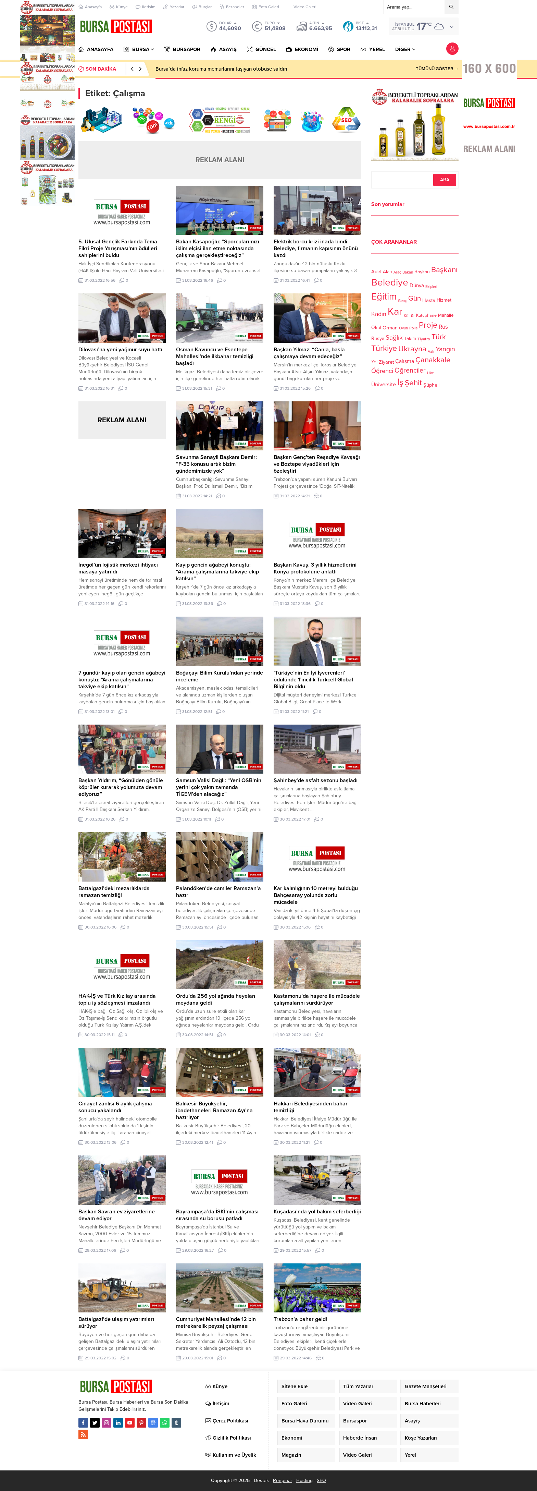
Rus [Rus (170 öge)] (443, 326)
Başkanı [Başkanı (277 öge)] (444, 269)
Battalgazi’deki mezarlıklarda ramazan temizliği (114, 892)
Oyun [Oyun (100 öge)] (403, 328)
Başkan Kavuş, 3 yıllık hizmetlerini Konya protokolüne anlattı (315, 568)
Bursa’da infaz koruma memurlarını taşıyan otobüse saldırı (221, 69)
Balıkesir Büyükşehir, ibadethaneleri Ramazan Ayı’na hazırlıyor (214, 1110)
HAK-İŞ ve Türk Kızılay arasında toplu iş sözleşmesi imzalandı (117, 999)
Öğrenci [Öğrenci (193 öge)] (382, 371)
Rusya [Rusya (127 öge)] (377, 338)
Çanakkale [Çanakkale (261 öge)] (432, 359)
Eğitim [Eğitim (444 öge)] (384, 296)
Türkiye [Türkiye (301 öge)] (384, 348)
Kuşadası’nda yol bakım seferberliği (317, 1211)
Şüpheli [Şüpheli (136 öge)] (431, 385)
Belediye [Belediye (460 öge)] (389, 282)
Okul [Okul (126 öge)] (376, 327)
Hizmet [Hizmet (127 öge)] (444, 300)
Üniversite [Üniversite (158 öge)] (383, 384)
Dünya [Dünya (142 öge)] (417, 285)
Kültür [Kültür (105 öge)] (409, 315)
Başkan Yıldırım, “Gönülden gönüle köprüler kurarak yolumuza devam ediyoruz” (120, 787)
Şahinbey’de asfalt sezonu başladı (316, 780)
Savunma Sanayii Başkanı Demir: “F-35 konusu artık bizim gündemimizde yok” (216, 464)
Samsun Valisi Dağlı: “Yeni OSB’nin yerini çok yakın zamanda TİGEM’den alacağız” (218, 787)
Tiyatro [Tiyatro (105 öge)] (423, 339)
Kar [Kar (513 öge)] (395, 311)
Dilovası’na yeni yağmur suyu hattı (120, 349)
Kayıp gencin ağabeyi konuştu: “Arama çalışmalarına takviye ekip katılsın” (217, 571)
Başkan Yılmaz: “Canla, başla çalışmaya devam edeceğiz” (309, 353)
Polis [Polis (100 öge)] (413, 328)
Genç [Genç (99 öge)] (402, 301)
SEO (321, 1480)
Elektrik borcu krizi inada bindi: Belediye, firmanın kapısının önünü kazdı (316, 248)
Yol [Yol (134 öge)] (374, 362)
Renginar (282, 1480)
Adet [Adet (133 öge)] (376, 271)
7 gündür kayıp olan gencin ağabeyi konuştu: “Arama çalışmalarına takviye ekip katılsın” (121, 679)
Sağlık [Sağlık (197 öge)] (394, 337)
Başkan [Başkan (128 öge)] (422, 271)
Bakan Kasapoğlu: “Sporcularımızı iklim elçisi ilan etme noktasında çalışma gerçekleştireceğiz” (217, 248)
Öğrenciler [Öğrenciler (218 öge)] (410, 370)
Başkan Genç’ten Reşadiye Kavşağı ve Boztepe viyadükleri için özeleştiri (317, 464)
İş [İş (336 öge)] (400, 382)
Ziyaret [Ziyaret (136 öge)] (386, 362)
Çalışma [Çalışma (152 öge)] (404, 361)
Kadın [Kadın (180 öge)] (378, 314)
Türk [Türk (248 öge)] (439, 336)
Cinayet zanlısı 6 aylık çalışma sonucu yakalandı (115, 1107)
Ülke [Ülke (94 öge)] (430, 373)
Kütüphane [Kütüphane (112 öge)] (426, 315)
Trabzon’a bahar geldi (300, 1319)
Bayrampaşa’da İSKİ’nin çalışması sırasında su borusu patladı (217, 1215)
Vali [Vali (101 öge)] (431, 351)
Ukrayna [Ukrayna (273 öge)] (412, 348)
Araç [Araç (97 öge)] (397, 272)
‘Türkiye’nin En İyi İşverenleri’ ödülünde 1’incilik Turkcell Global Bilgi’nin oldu (313, 679)
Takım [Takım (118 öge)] (410, 338)
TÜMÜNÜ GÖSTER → (437, 69)
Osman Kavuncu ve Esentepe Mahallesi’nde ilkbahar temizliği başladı (214, 356)
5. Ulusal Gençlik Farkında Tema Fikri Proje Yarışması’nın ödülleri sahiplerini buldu (117, 248)
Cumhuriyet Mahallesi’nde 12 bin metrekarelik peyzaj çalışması (216, 1323)
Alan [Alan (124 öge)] (387, 272)
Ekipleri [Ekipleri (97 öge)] (431, 286)
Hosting (304, 1480)
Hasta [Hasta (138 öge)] (428, 300)
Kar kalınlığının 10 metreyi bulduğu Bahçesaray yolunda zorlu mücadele (316, 895)
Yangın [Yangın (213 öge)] (445, 349)
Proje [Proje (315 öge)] (428, 325)
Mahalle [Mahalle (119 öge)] (445, 315)
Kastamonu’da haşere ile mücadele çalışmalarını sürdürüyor (317, 999)
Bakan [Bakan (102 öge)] (407, 272)
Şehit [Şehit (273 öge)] (413, 382)
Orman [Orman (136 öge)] (390, 328)
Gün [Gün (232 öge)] (414, 298)
